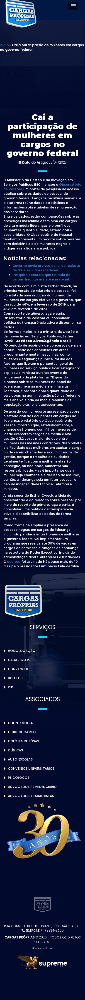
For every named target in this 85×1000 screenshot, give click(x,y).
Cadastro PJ (19, 660)
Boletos (15, 678)
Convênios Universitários (31, 768)
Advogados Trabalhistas (31, 796)
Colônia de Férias (23, 741)
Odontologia (20, 723)
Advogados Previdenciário (32, 786)
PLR (10, 687)
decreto (13, 562)
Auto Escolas (20, 759)
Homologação (22, 650)
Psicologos (18, 777)
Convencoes (19, 669)
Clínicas (15, 750)
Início (4, 45)
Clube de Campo (22, 732)
